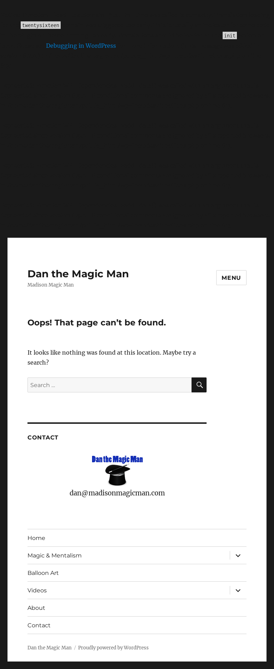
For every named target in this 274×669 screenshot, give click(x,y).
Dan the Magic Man (78, 274)
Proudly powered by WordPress (113, 648)
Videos (37, 590)
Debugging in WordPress (81, 45)
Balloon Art (43, 573)
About (36, 607)
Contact (39, 625)
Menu (231, 277)
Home (36, 538)
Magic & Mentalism (54, 555)
